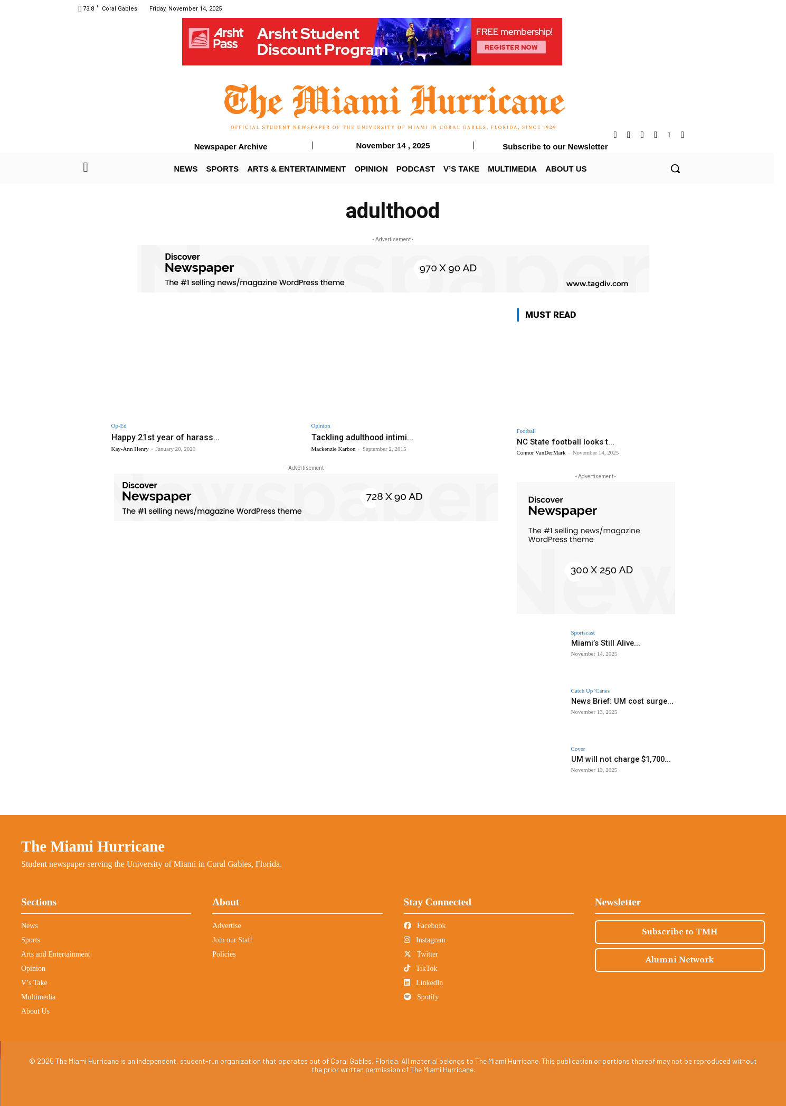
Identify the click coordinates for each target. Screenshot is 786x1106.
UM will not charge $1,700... (618, 759)
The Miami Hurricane (93, 846)
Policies (223, 954)
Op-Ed (119, 426)
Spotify (421, 997)
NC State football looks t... (565, 442)
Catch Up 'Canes (590, 691)
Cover (578, 749)
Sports (30, 940)
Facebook (425, 926)
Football (526, 431)
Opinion (320, 426)
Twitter (421, 954)
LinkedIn (423, 983)
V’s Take (34, 983)
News (29, 926)
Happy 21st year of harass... (167, 437)
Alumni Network (680, 960)
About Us (35, 1011)
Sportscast (583, 633)
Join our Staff (232, 940)
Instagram (425, 940)
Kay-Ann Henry (130, 449)
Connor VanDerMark (541, 452)
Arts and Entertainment (55, 954)
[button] (675, 168)
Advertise (226, 926)
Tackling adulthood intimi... (365, 437)
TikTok (421, 968)
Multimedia (38, 997)
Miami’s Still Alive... (604, 643)
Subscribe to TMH (679, 932)
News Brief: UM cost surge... (620, 701)
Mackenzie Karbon (333, 449)
